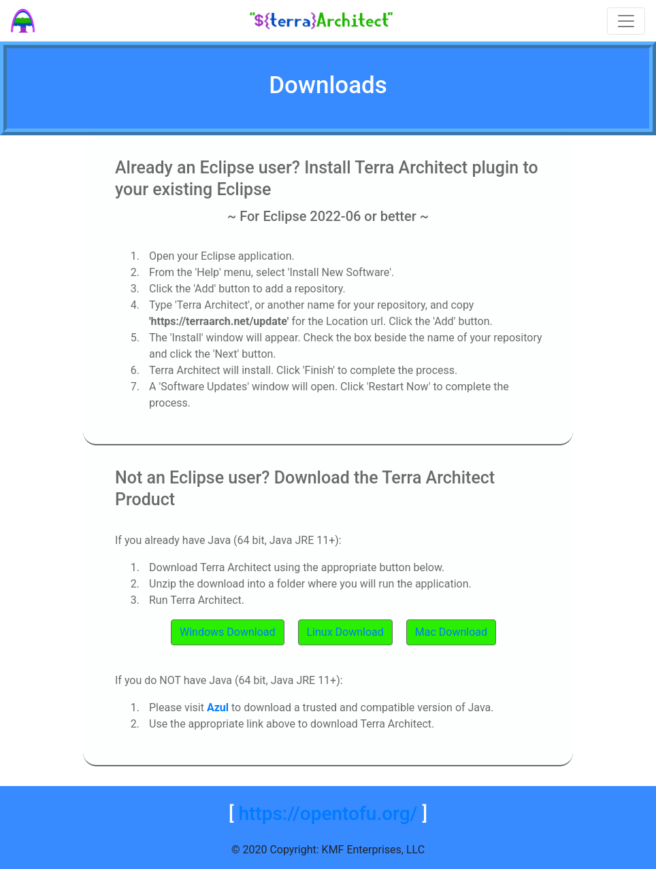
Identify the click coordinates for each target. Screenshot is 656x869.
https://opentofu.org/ (327, 813)
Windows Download (228, 632)
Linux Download (345, 632)
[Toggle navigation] (626, 21)
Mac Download (451, 632)
